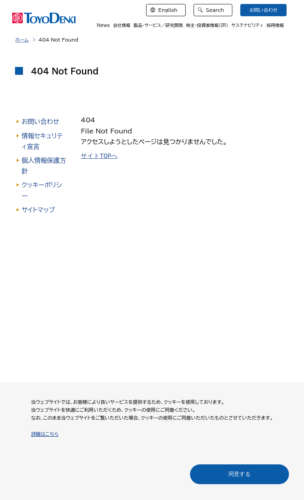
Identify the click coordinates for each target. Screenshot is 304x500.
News (103, 25)
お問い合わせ (40, 121)
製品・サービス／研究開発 (158, 25)
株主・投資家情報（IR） (207, 25)
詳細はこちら (45, 434)
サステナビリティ (247, 25)
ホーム (21, 39)
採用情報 (275, 25)
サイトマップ (38, 210)
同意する (239, 474)
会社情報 (121, 25)
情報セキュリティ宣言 (42, 141)
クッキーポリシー (41, 190)
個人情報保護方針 (43, 165)
